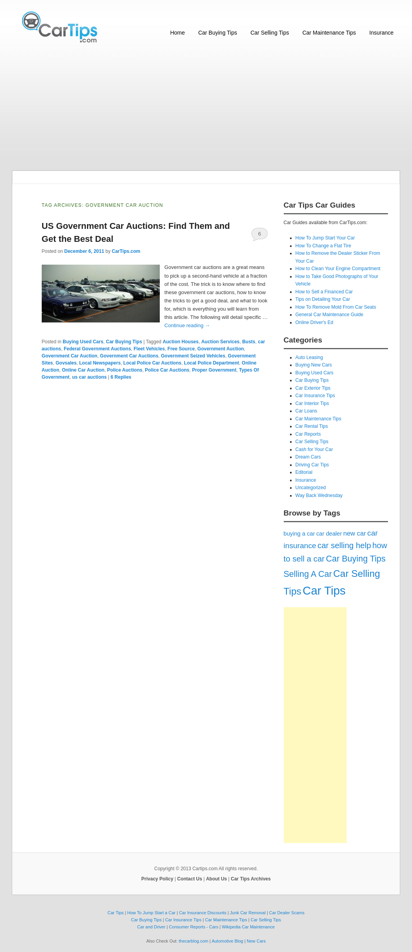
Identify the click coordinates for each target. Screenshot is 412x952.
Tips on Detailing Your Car (323, 299)
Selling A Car (308, 574)
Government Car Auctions (129, 356)
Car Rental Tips (312, 426)
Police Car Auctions (167, 370)
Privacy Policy (157, 879)
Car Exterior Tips (313, 388)
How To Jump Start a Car (151, 912)
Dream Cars (308, 457)
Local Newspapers (99, 363)
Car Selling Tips (269, 32)
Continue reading (187, 325)
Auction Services (220, 341)
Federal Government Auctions (97, 349)
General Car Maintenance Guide (330, 314)
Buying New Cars (314, 365)
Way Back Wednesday (319, 495)
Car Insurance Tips (315, 395)
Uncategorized (311, 487)
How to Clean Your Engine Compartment (338, 268)
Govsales (65, 363)
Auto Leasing (309, 357)
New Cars (256, 941)
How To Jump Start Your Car (325, 238)
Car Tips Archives (251, 879)
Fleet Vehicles (148, 349)
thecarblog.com (193, 941)
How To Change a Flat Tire (323, 246)
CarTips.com (126, 251)
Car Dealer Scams (287, 912)
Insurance (382, 32)
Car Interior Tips (312, 403)
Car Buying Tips (217, 32)
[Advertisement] (206, 107)
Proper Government (214, 370)
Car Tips (324, 590)
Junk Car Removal (247, 912)
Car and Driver (151, 926)
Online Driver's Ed (314, 322)
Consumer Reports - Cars (193, 926)
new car (354, 533)
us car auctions (89, 377)
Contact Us (189, 879)
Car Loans (306, 411)
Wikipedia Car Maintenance (248, 926)
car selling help (344, 545)
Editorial (304, 472)
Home (177, 32)
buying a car (299, 533)
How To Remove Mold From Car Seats (336, 307)
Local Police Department (211, 363)
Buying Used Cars (83, 341)
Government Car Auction (70, 356)
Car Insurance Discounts (202, 912)
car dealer (329, 533)
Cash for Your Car (314, 449)
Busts (248, 341)
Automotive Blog (227, 941)
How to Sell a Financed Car (324, 292)
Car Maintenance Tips (329, 32)
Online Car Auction (83, 370)
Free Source (181, 349)
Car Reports (308, 434)
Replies (121, 377)
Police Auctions (124, 370)
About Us (216, 879)
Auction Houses (180, 341)
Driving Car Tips (312, 465)
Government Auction (221, 349)
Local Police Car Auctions (152, 363)
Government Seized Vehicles (193, 356)
